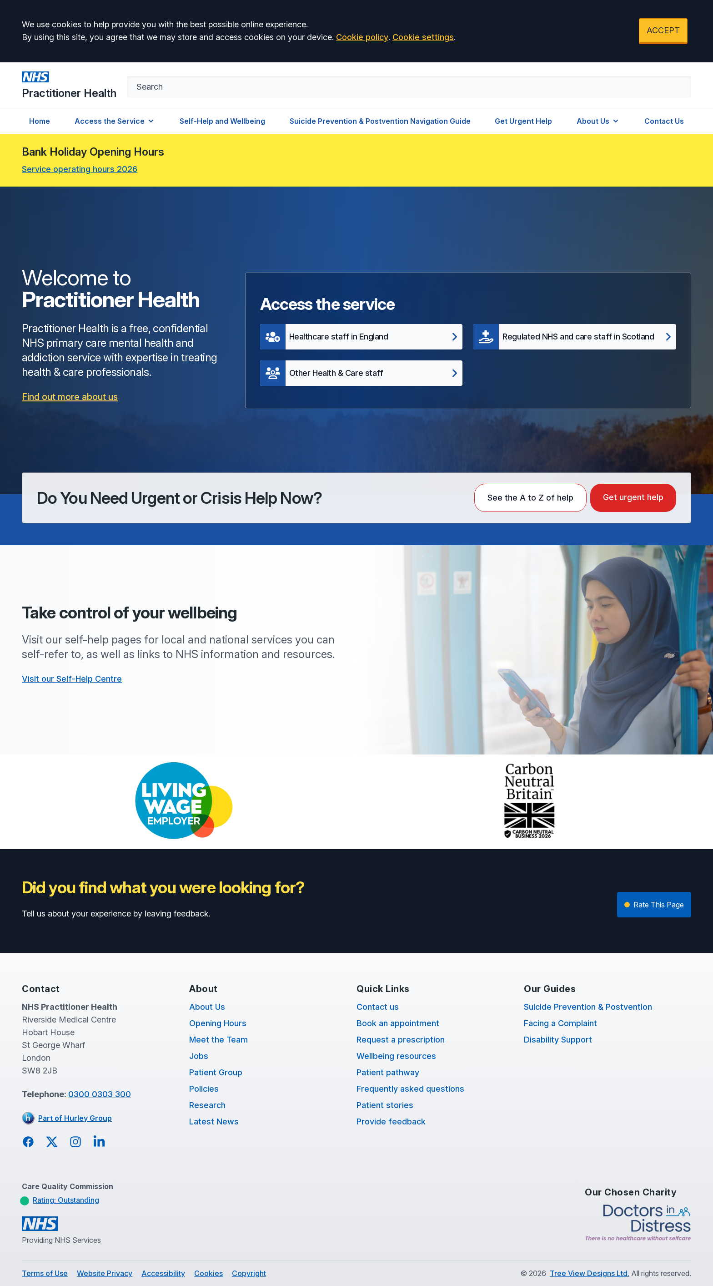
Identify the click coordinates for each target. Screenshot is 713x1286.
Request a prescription (400, 1039)
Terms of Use (45, 1273)
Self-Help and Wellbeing (222, 121)
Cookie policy (362, 37)
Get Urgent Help (523, 121)
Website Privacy (104, 1273)
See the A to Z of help (530, 497)
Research (207, 1105)
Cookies (208, 1273)
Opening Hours (217, 1023)
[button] (361, 336)
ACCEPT (663, 30)
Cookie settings (423, 37)
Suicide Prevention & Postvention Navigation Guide (380, 121)
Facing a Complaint (560, 1023)
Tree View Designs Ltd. (589, 1273)
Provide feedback (391, 1121)
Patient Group (215, 1072)
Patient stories (384, 1105)
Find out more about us (70, 396)
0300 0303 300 (99, 1094)
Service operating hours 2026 (79, 169)
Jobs (198, 1056)
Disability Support (558, 1039)
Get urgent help (633, 497)
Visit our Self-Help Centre (72, 679)
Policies (204, 1089)
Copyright (249, 1273)
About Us (598, 121)
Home (39, 121)
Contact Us (664, 121)
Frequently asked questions (410, 1089)
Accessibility (163, 1273)
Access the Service (115, 121)
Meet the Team (218, 1039)
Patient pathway (387, 1072)
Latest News (214, 1121)
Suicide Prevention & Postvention (588, 1007)
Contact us (377, 1007)
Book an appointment (397, 1023)
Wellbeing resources (396, 1056)
